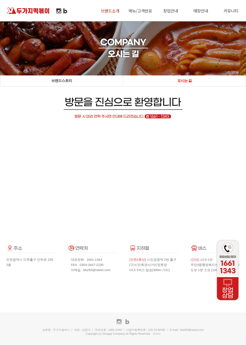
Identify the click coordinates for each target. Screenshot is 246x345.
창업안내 (170, 11)
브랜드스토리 (61, 81)
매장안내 (200, 11)
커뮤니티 (231, 11)
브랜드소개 (110, 11)
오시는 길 (184, 81)
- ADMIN (156, 334)
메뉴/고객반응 (140, 11)
